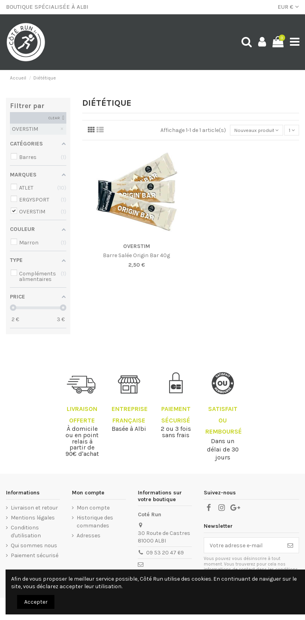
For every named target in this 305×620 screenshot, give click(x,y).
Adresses (88, 535)
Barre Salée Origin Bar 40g (136, 256)
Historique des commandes (95, 521)
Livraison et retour (34, 507)
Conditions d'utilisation (26, 531)
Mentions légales (33, 517)
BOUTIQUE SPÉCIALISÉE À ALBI (47, 6)
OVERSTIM (136, 247)
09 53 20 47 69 (165, 552)
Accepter (36, 602)
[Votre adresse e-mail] (243, 545)
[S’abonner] (290, 545)
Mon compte (93, 507)
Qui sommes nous (34, 545)
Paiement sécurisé (34, 555)
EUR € (288, 6)
